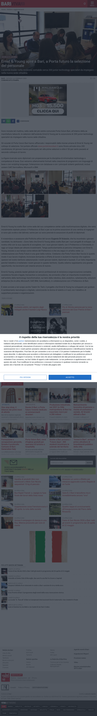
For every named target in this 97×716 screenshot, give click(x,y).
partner (21, 341)
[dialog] (48, 358)
